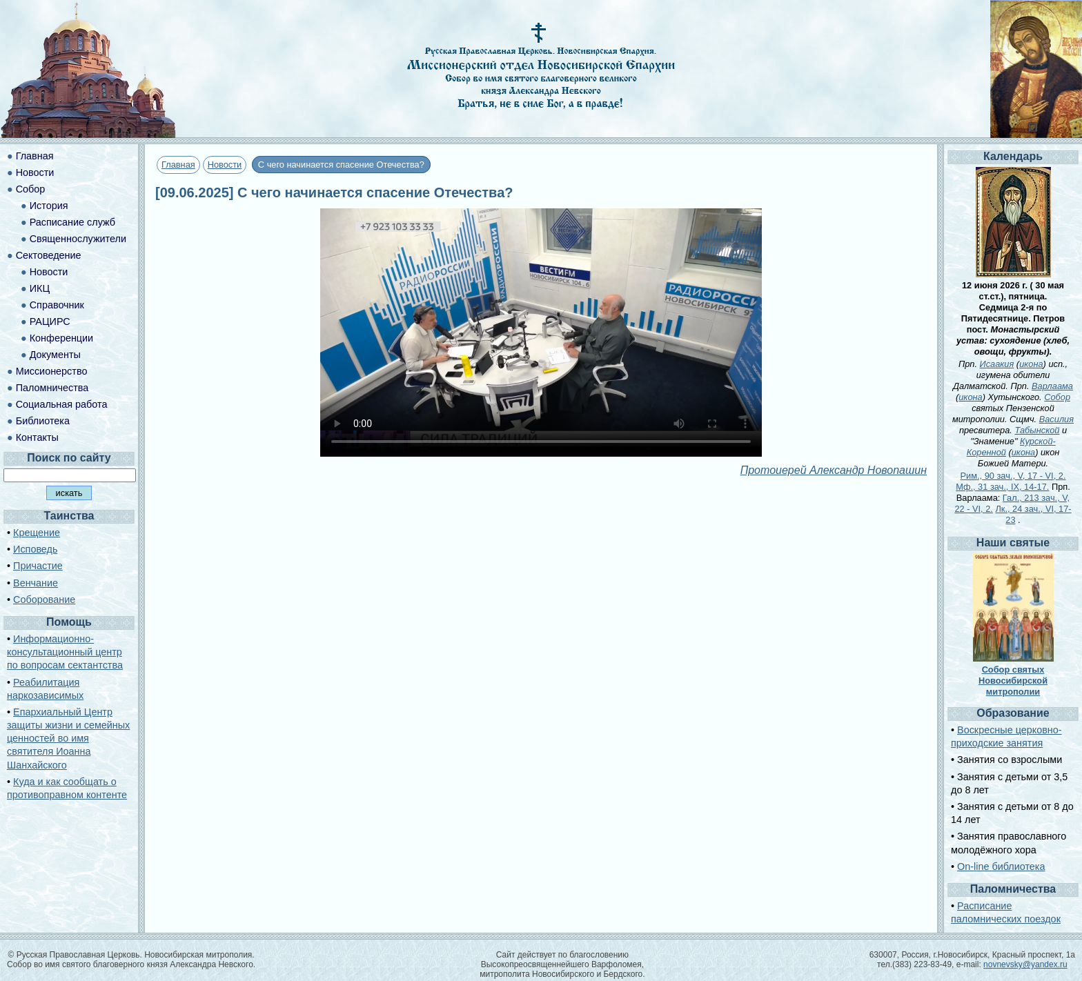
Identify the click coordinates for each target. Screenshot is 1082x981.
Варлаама (1052, 386)
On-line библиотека (1001, 866)
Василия (1056, 419)
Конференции (61, 338)
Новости (225, 164)
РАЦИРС (50, 321)
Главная (178, 164)
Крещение (36, 532)
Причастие (38, 565)
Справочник (57, 304)
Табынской (1036, 430)
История (49, 205)
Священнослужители (78, 238)
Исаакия (997, 364)
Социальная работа (62, 404)
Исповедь (35, 549)
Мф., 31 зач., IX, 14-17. (1002, 487)
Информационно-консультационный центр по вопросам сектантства (65, 652)
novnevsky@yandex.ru (1025, 964)
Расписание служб (72, 222)
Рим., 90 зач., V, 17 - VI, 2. (1013, 475)
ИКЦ (40, 288)
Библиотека (43, 420)
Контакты (37, 437)
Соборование (44, 599)
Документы (55, 354)
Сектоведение (48, 255)
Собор (31, 189)
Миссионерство (52, 371)
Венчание (35, 582)
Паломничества (52, 387)
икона (1031, 364)
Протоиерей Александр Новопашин (833, 470)
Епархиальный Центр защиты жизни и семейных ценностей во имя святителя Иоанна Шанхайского (68, 738)
